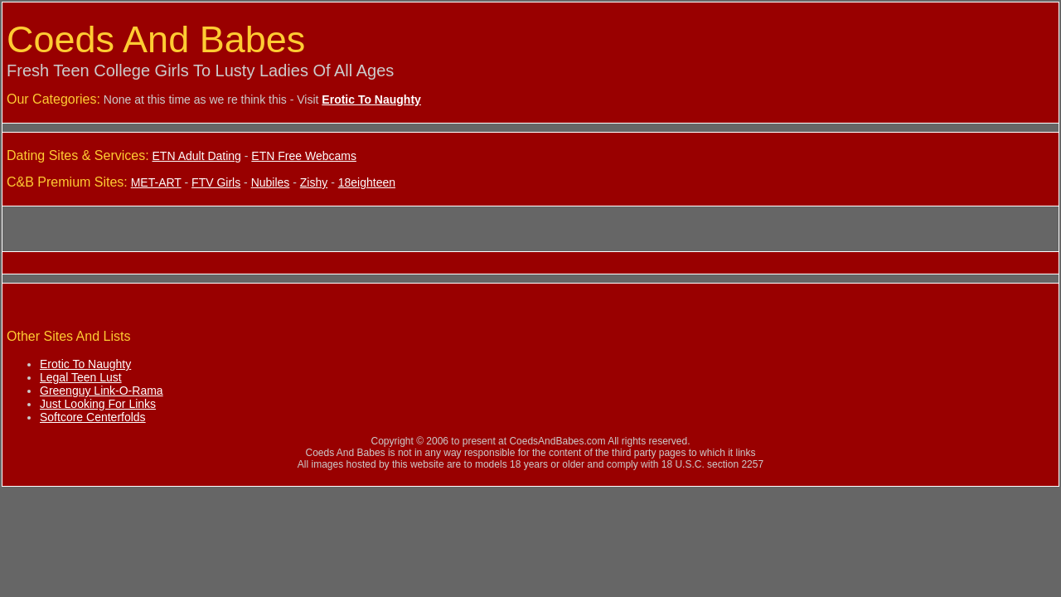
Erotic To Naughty (85, 364)
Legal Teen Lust (81, 377)
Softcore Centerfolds (93, 417)
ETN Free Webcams (303, 156)
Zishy (313, 182)
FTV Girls (215, 182)
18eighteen (366, 182)
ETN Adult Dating (197, 156)
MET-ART (156, 182)
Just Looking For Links (98, 403)
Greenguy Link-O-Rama (101, 390)
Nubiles (270, 182)
